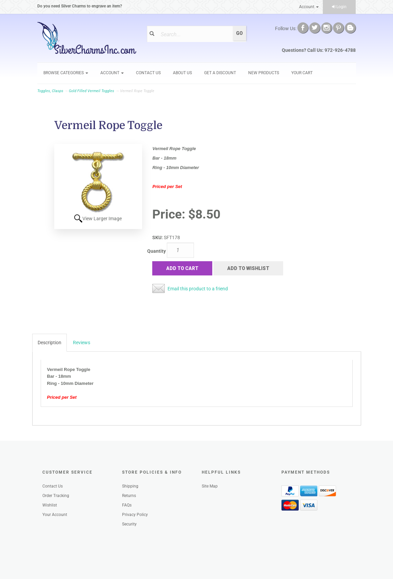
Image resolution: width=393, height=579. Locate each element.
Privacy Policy (135, 514)
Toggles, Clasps (50, 91)
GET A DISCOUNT (220, 72)
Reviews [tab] (81, 342)
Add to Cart (182, 268)
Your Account (54, 514)
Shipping (130, 486)
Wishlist (49, 505)
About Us (182, 72)
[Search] (195, 34)
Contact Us (148, 72)
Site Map (210, 486)
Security (129, 524)
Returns (129, 495)
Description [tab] (49, 342)
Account (309, 6)
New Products (263, 72)
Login (339, 6)
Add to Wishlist (248, 268)
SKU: (158, 237)
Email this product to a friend (198, 288)
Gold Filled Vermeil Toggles (91, 91)
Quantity (156, 251)
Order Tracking (55, 495)
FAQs (127, 505)
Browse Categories (65, 72)
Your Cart (302, 72)
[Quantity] (180, 250)
